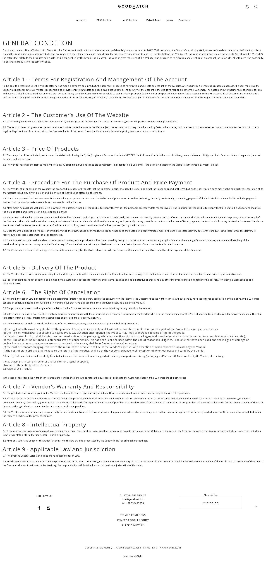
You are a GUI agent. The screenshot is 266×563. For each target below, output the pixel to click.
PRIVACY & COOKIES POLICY (133, 520)
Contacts (184, 20)
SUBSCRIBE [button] (210, 502)
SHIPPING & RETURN (133, 525)
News (169, 20)
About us (82, 20)
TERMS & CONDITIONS (133, 515)
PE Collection (104, 20)
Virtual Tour (153, 20)
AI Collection (130, 20)
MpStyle (138, 556)
